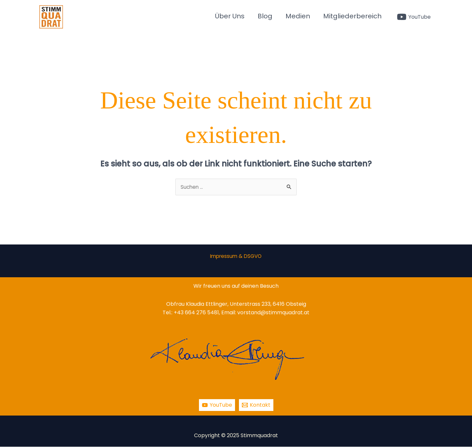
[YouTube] (414, 17)
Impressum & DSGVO (235, 256)
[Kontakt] (256, 405)
